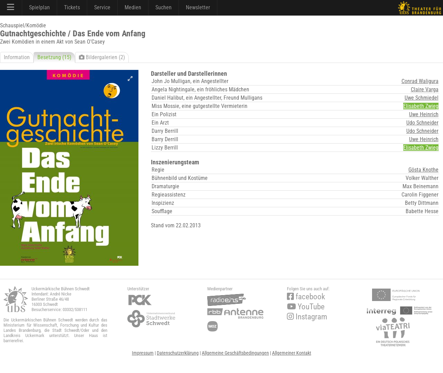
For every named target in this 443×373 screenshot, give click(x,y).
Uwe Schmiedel (422, 97)
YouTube (306, 306)
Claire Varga (425, 89)
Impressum (143, 353)
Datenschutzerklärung (178, 353)
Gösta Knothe (423, 169)
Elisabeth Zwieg (421, 106)
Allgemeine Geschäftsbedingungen (235, 353)
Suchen (163, 7)
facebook (306, 296)
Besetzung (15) (54, 57)
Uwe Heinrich (424, 114)
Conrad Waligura (420, 81)
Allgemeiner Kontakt (291, 353)
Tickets (72, 7)
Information (17, 57)
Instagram (307, 316)
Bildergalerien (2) (102, 57)
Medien (133, 7)
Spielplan (39, 7)
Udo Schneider (422, 122)
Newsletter (198, 7)
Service (102, 7)
